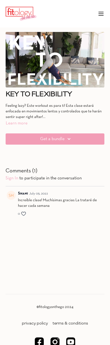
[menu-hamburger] (101, 13)
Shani (23, 193)
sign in (12, 178)
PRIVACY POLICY (35, 323)
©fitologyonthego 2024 (55, 307)
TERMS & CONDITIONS (70, 323)
